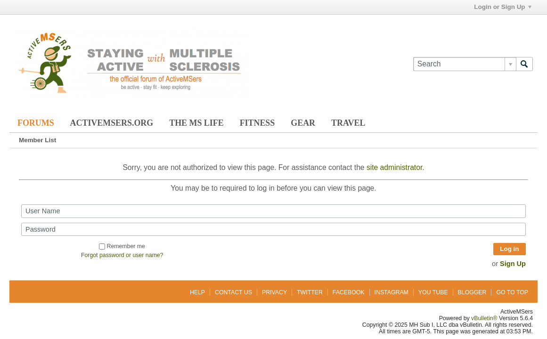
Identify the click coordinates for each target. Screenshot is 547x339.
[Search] (464, 64)
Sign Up (513, 263)
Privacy (274, 292)
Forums (35, 123)
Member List (37, 140)
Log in (509, 248)
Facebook (349, 292)
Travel (348, 123)
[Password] (273, 229)
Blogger (472, 292)
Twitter (310, 292)
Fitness (257, 123)
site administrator (394, 167)
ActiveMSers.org (112, 123)
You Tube (433, 292)
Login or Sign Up (502, 6)
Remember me (122, 246)
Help (197, 292)
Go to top (512, 292)
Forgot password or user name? (122, 255)
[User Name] (273, 211)
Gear (303, 123)
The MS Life (196, 123)
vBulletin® (484, 318)
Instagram (391, 292)
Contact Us (233, 292)
